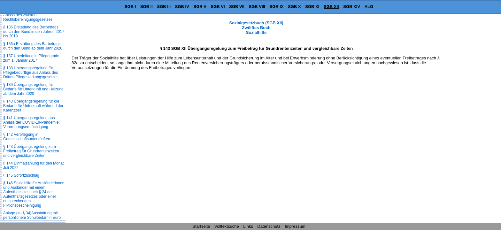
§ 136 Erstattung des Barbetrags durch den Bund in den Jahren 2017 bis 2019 (33, 31)
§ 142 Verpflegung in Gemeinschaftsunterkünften (26, 136)
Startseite (201, 226)
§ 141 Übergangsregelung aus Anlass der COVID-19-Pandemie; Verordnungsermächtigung (31, 122)
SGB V (199, 6)
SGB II (146, 6)
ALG (369, 6)
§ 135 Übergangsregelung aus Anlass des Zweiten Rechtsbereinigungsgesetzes (29, 15)
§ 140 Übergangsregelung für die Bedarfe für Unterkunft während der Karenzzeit (33, 105)
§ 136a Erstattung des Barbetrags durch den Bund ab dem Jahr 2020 (32, 46)
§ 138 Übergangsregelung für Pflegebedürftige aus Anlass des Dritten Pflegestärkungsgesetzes (30, 72)
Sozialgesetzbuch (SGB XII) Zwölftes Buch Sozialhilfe (256, 27)
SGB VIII (257, 6)
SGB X (294, 6)
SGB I (130, 6)
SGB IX (277, 6)
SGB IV (182, 6)
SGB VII (236, 6)
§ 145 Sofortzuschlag (21, 175)
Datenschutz (268, 226)
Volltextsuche (226, 226)
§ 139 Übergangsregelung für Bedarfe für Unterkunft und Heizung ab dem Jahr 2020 (33, 89)
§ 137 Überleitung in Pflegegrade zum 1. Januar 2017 (31, 58)
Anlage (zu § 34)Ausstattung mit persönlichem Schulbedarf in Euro (32, 215)
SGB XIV (351, 6)
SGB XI (312, 6)
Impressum (295, 226)
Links (248, 226)
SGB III (164, 6)
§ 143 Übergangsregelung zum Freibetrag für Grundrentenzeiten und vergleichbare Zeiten (31, 151)
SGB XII (331, 6)
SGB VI (218, 6)
